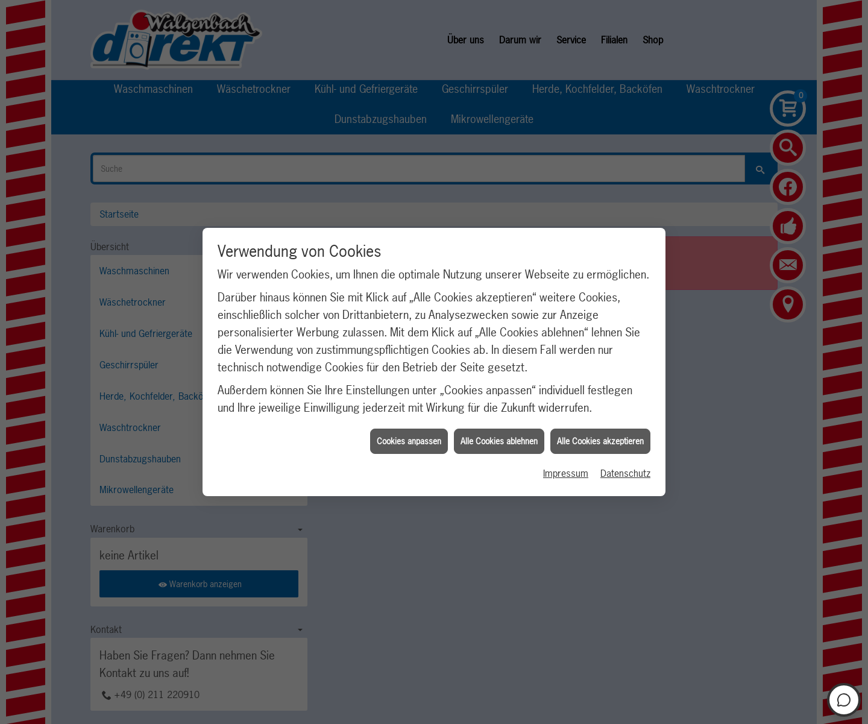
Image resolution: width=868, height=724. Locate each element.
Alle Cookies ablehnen (499, 437)
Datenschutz (625, 469)
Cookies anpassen (409, 437)
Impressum (565, 469)
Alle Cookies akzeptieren (600, 437)
